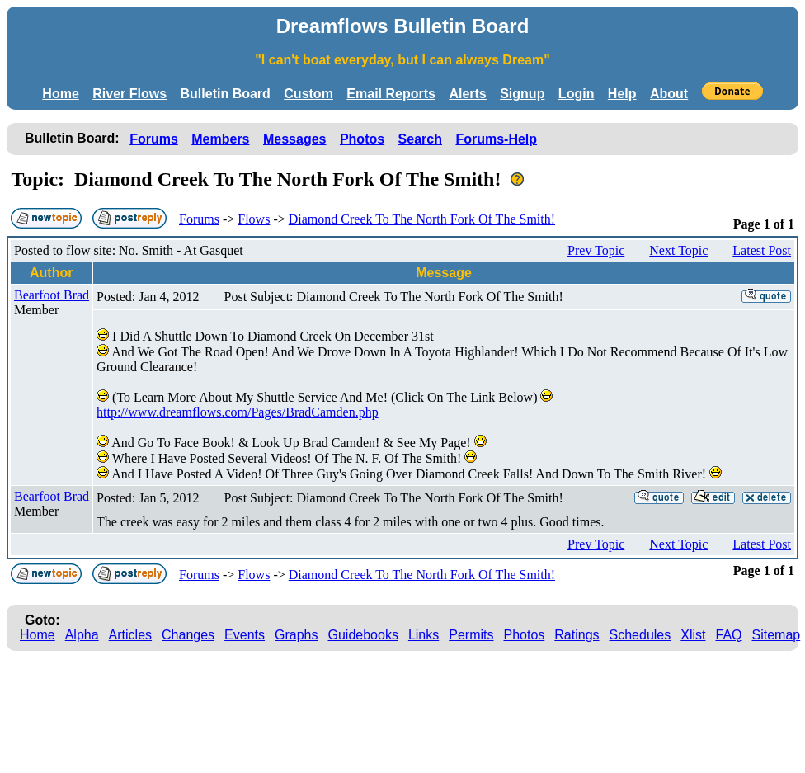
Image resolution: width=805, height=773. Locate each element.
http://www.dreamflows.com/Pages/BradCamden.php (238, 412)
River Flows (129, 94)
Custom (308, 94)
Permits (471, 635)
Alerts (467, 94)
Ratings (576, 635)
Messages (295, 139)
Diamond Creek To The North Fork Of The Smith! (422, 219)
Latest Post (761, 250)
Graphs (296, 635)
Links (423, 635)
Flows (254, 219)
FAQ (729, 635)
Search (420, 139)
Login (576, 94)
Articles (130, 635)
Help (622, 94)
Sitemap (776, 635)
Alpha (82, 635)
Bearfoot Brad (51, 295)
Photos (362, 139)
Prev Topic (595, 250)
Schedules (640, 635)
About (669, 94)
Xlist (692, 635)
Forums (153, 139)
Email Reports (390, 94)
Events (244, 635)
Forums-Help (496, 139)
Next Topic (678, 250)
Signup (522, 94)
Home (60, 94)
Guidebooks (363, 635)
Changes (188, 635)
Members (220, 139)
